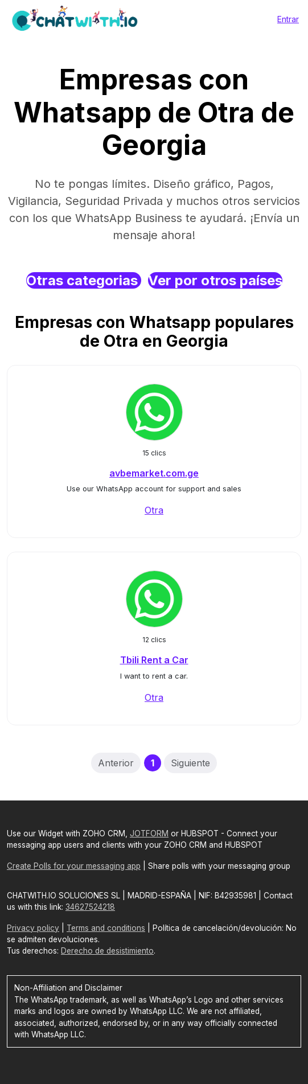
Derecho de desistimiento (107, 950)
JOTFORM (149, 833)
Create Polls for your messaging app (74, 866)
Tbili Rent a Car (154, 660)
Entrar (288, 19)
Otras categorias (83, 280)
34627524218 (90, 906)
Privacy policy (33, 928)
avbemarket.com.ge (154, 473)
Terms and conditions (106, 928)
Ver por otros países (215, 280)
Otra (154, 510)
